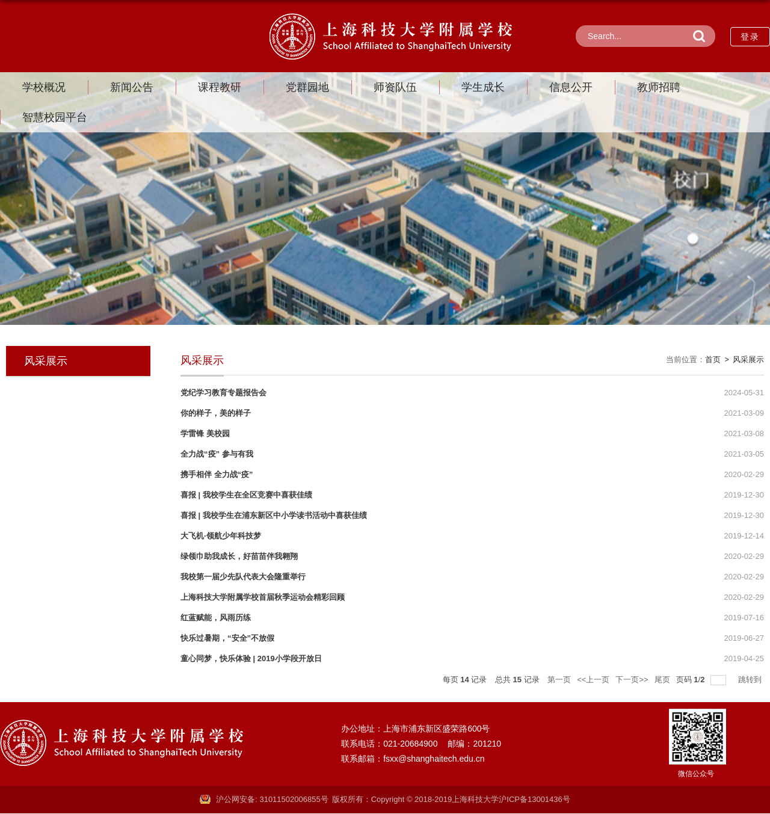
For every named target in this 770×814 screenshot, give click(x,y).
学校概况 (44, 87)
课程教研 (219, 87)
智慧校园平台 (54, 117)
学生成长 (483, 87)
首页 (713, 359)
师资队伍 (395, 87)
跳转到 (751, 679)
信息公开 (571, 87)
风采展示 (748, 359)
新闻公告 (131, 87)
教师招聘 (658, 87)
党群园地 (307, 87)
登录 (750, 37)
